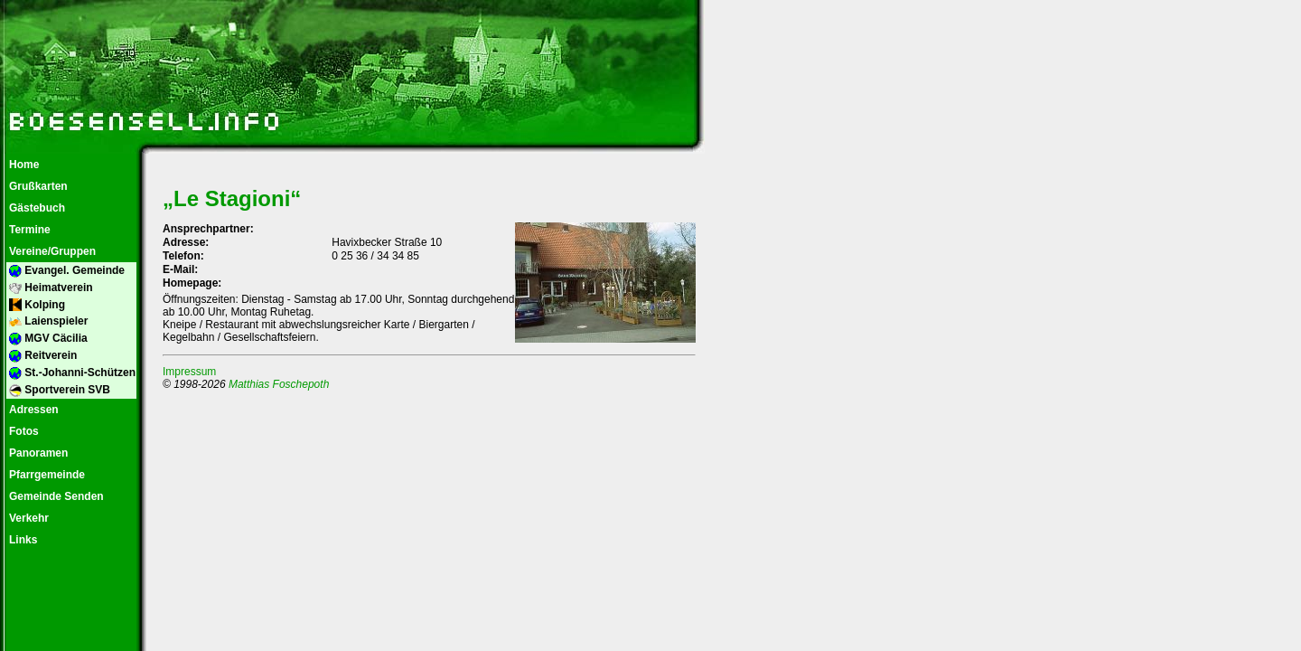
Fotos (22, 431)
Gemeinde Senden (55, 496)
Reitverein (41, 356)
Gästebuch (35, 208)
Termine (28, 229)
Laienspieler (47, 321)
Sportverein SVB (58, 390)
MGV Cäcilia (47, 338)
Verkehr (27, 518)
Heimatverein (49, 288)
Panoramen (37, 453)
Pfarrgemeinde (45, 474)
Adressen (32, 409)
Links (21, 539)
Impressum (189, 371)
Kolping (35, 305)
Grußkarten (37, 186)
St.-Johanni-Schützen (71, 373)
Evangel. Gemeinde (65, 271)
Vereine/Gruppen (51, 251)
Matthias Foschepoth (279, 384)
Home (22, 164)
